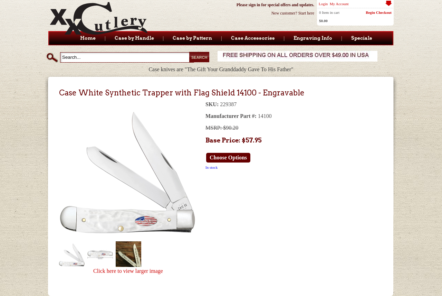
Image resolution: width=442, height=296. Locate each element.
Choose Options (228, 157)
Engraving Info (313, 38)
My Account (339, 4)
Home (88, 38)
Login (323, 4)
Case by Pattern (192, 38)
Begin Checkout (379, 12)
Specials (361, 38)
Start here (306, 13)
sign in (254, 4)
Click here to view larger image (128, 271)
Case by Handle (134, 38)
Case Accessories (253, 38)
